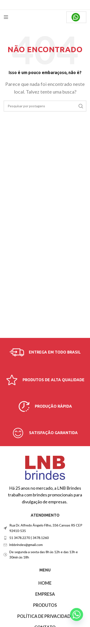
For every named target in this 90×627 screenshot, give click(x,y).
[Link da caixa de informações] (45, 352)
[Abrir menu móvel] (6, 17)
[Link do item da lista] (45, 537)
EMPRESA (45, 594)
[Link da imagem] (45, 467)
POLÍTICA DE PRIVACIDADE (45, 616)
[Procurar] (45, 106)
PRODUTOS (45, 605)
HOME (45, 583)
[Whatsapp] (76, 614)
